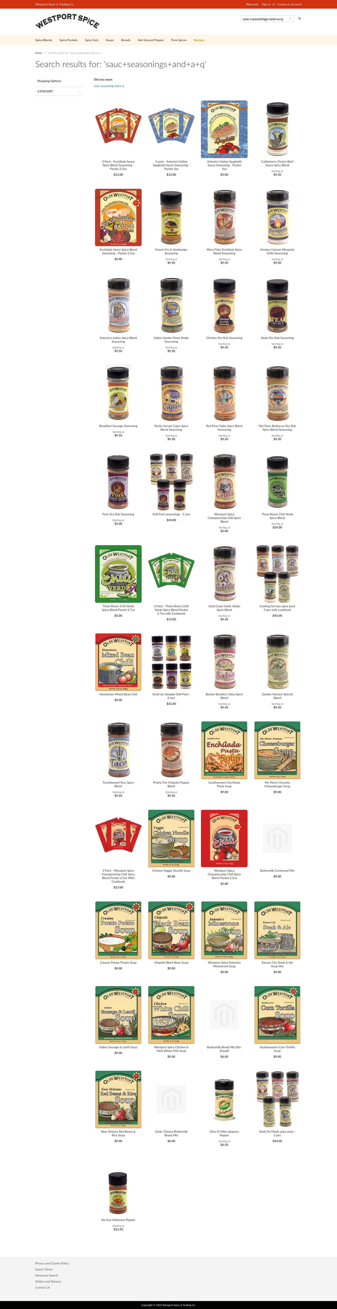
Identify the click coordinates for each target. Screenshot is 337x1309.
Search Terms (44, 1269)
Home (39, 52)
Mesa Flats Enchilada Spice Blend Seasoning (224, 251)
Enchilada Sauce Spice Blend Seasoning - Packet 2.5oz (118, 251)
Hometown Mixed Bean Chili (118, 694)
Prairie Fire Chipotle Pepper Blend (171, 784)
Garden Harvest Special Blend (277, 696)
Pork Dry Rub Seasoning (118, 514)
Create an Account (289, 4)
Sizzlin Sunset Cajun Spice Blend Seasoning (171, 427)
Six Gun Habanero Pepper (118, 1220)
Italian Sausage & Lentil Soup (118, 1047)
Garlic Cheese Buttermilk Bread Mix (171, 1133)
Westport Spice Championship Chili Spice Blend (224, 517)
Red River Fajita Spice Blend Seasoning (224, 427)
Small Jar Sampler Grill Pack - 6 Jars (171, 696)
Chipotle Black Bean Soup (171, 962)
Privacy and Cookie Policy (52, 1263)
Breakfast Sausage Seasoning (118, 426)
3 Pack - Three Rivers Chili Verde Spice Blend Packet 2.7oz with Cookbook (171, 609)
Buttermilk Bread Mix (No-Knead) (224, 1049)
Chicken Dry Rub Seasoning (224, 338)
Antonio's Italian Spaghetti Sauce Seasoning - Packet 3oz (224, 165)
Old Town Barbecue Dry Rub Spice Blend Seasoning (277, 427)
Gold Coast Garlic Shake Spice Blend (224, 608)
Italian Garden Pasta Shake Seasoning (171, 339)
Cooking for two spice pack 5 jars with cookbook (277, 608)
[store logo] (67, 21)
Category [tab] (45, 91)
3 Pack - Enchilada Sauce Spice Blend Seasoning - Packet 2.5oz (118, 165)
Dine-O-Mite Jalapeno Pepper (224, 1133)
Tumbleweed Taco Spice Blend (118, 784)
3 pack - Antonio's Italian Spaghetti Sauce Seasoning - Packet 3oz (171, 165)
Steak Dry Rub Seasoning (277, 338)
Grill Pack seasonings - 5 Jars (171, 514)
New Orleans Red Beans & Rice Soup (118, 1133)
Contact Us (42, 1287)
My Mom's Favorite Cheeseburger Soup (277, 784)
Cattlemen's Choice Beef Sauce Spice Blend (277, 163)
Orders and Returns (48, 1281)
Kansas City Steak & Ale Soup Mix (277, 964)
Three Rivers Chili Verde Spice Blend (277, 516)
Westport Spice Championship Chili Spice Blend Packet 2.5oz (224, 874)
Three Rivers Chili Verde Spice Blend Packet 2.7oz (118, 608)
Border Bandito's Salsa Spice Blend (224, 696)
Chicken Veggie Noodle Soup (171, 870)
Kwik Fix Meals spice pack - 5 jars (277, 1133)
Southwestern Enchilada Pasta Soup (224, 784)
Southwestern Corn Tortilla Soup (277, 1049)
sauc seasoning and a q (109, 86)
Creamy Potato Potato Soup (118, 962)
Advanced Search (46, 1275)
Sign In (266, 4)
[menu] (168, 40)
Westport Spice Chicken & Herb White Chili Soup (171, 1049)
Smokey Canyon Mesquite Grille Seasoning (277, 251)
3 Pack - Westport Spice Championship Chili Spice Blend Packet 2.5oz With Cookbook (118, 876)
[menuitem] (44, 40)
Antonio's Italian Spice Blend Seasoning (118, 339)
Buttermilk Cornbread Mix (277, 870)
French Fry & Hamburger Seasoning (171, 251)
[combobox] (267, 18)
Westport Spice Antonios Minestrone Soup (224, 964)
